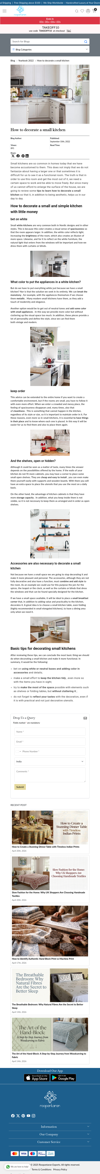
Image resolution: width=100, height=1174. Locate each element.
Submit (20, 786)
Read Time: (55, 145)
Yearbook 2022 (26, 60)
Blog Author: (16, 138)
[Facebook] (13, 1116)
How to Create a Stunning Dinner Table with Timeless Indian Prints (45, 846)
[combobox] (18, 751)
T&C (69, 30)
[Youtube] (28, 1116)
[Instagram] (33, 1116)
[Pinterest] (23, 1116)
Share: (13, 153)
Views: (14, 145)
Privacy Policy (60, 1169)
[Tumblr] (37, 1116)
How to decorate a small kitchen (53, 60)
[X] (18, 1116)
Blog (13, 60)
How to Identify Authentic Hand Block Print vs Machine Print (43, 958)
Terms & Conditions (41, 1169)
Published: (54, 138)
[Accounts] (88, 11)
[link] (77, 11)
